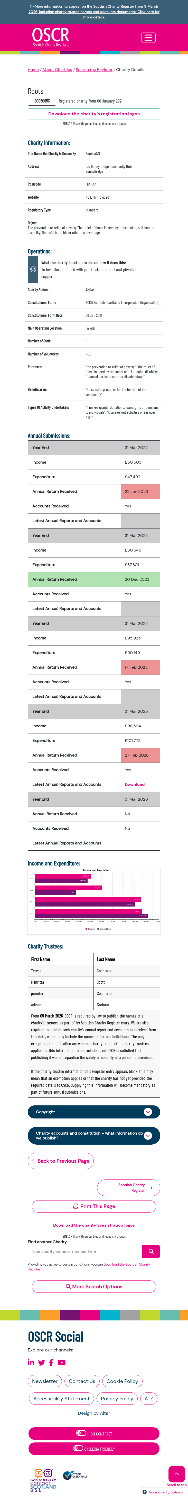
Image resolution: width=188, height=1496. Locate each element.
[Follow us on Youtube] (62, 1363)
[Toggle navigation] (148, 38)
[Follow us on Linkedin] (31, 1363)
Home (33, 69)
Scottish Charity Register (135, 1188)
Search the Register (94, 69)
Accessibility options (166, 1492)
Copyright (45, 1112)
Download (135, 784)
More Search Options (94, 1286)
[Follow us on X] (41, 1363)
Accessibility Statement (61, 1398)
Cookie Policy (122, 1381)
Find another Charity (47, 1242)
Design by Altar (94, 1413)
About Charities (57, 69)
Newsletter (45, 1381)
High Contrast (94, 1433)
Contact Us (82, 1381)
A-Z (149, 1398)
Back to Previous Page (60, 1161)
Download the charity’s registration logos (94, 1225)
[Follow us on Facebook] (51, 1363)
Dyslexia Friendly (94, 1448)
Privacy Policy (117, 1398)
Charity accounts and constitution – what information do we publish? (89, 1136)
